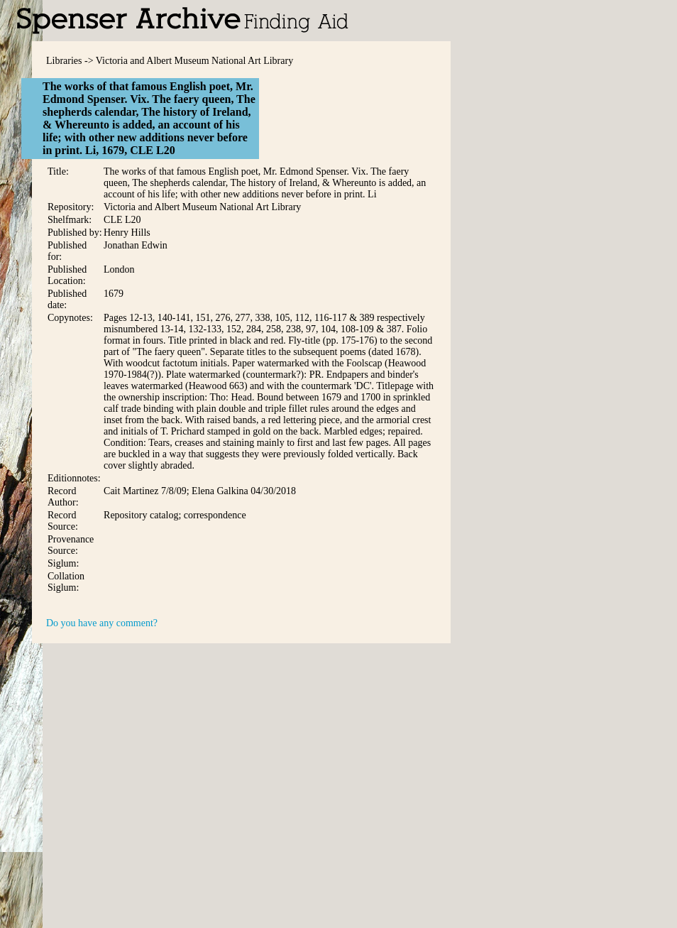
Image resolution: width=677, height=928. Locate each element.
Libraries (64, 60)
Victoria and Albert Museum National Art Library (194, 60)
